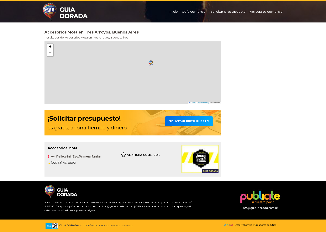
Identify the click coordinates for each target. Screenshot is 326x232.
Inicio (173, 12)
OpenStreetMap (203, 103)
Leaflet (192, 103)
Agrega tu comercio (266, 12)
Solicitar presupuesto (228, 12)
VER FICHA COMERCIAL (140, 155)
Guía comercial (194, 12)
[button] (150, 63)
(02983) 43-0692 (62, 163)
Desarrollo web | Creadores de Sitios (249, 224)
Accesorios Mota (62, 148)
